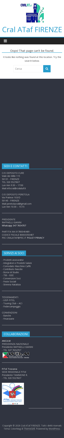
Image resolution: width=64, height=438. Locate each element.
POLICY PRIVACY (35, 237)
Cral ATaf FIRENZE (32, 29)
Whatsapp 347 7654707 (14, 225)
